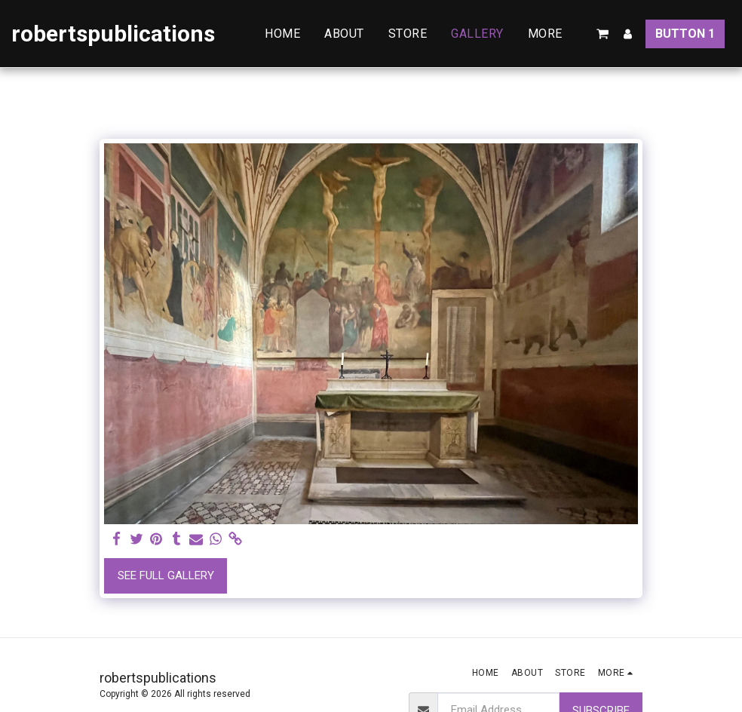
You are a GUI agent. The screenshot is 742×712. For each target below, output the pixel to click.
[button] (602, 34)
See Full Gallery (166, 575)
